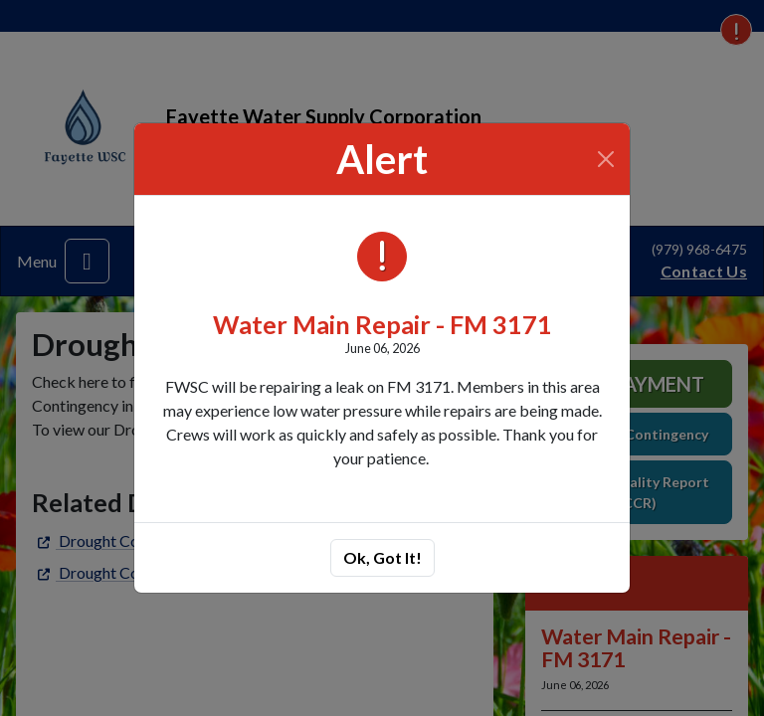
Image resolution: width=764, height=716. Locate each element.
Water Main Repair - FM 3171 (382, 324)
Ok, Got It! (382, 557)
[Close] (606, 159)
